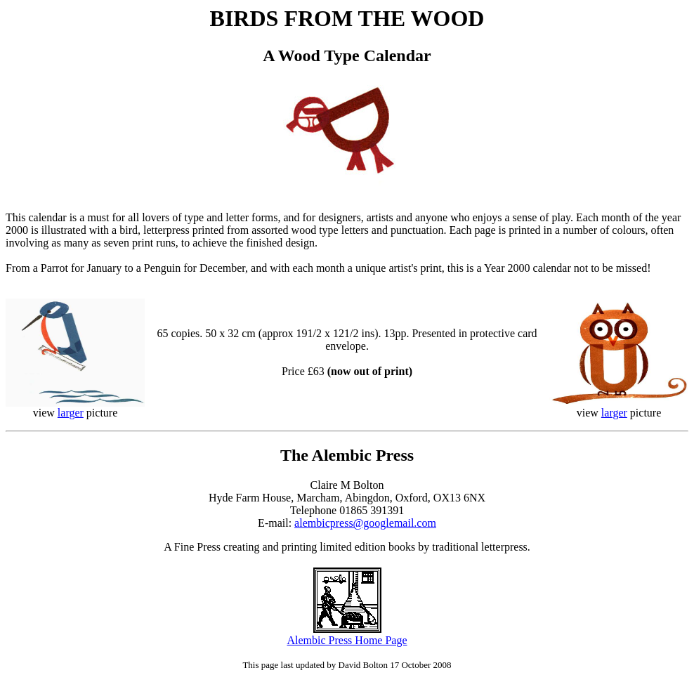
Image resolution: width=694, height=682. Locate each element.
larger (71, 413)
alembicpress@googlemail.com (365, 523)
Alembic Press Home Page (347, 640)
